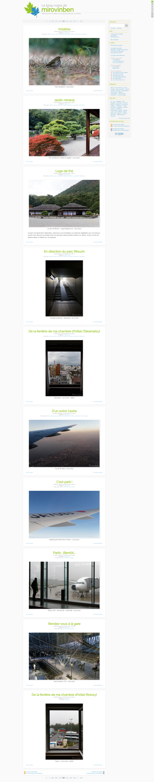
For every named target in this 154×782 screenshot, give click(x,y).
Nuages (113, 103)
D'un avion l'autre (64, 411)
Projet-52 (118, 104)
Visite (124, 106)
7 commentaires (98, 242)
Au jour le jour (118, 87)
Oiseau (120, 110)
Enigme (119, 107)
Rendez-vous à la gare (64, 624)
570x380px (116, 67)
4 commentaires (98, 90)
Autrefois (113, 95)
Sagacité (120, 92)
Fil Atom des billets (31, 772)
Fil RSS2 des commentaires (94, 773)
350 (56, 21)
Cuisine (119, 113)
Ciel (69, 487)
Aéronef (53, 416)
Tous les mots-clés (124, 118)
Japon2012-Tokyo (79, 416)
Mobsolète (114, 110)
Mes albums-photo (116, 52)
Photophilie (125, 90)
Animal (53, 34)
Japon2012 (62, 34)
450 (81, 21)
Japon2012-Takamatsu (81, 34)
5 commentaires (98, 401)
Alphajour (119, 106)
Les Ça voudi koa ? (118, 62)
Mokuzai (113, 113)
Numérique (114, 93)
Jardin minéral (64, 100)
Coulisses (119, 103)
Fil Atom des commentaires (34, 773)
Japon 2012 (67, 33)
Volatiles (64, 29)
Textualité (114, 92)
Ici (111, 101)
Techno (113, 116)
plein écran (116, 68)
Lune (112, 111)
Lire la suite (29, 90)
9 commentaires (98, 161)
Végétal (118, 101)
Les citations (116, 59)
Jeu (114, 101)
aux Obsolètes (117, 78)
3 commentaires (98, 472)
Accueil (113, 28)
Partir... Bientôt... (64, 553)
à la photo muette (118, 74)
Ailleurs (49, 34)
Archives (119, 28)
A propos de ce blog (117, 34)
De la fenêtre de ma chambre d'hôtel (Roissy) (64, 694)
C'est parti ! (64, 482)
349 (52, 21)
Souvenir (113, 114)
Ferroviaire (67, 628)
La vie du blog (121, 95)
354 (71, 21)
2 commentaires (98, 322)
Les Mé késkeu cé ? (118, 61)
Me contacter (115, 39)
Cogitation (119, 108)
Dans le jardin (120, 89)
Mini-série (125, 104)
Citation (113, 106)
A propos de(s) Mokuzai (117, 55)
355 (74, 21)
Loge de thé (64, 171)
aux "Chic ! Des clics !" (119, 80)
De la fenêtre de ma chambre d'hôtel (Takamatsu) (64, 331)
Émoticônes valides (116, 45)
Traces (113, 108)
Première (113, 107)
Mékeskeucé (121, 114)
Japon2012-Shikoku (70, 34)
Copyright (114, 35)
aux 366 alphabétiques (119, 77)
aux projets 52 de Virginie (120, 72)
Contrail (124, 113)
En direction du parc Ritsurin (64, 251)
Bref (112, 87)
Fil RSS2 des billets (97, 772)
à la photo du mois (118, 75)
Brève (112, 104)
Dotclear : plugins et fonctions (119, 49)
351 (60, 21)
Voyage (86, 416)
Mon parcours (115, 37)
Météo (125, 110)
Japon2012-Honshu (69, 416)
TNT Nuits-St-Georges (117, 51)
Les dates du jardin (116, 48)
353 (67, 21)
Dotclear (118, 90)
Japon (57, 34)
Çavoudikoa (118, 111)
